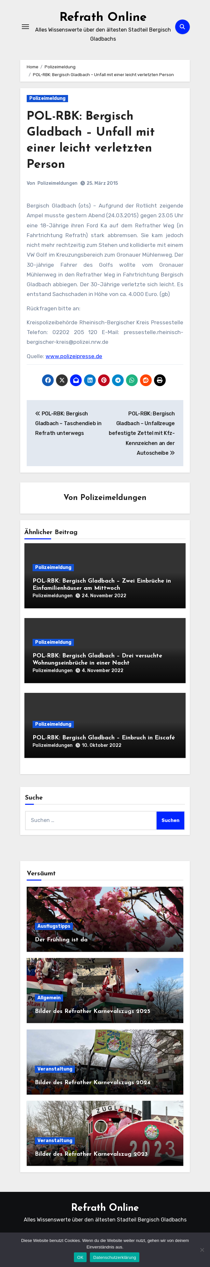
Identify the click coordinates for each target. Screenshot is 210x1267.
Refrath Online (103, 17)
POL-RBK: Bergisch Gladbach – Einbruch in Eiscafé (104, 738)
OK (80, 1257)
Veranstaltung (54, 1069)
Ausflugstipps (53, 926)
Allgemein (49, 998)
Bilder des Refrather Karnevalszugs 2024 (92, 1083)
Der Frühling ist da (61, 940)
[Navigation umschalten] (25, 27)
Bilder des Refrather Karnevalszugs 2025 (92, 1011)
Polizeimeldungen (57, 183)
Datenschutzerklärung (114, 1257)
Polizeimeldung (47, 98)
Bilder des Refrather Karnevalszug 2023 (91, 1154)
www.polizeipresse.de (74, 356)
